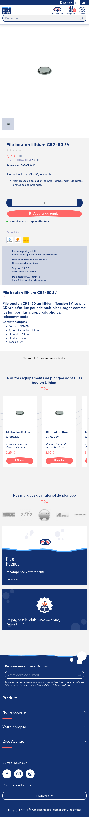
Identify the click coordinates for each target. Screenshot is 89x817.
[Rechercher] (44, 18)
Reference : (13, 165)
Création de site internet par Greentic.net (56, 809)
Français (43, 795)
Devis (65, 2)
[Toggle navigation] (82, 10)
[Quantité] (44, 203)
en (83, 2)
